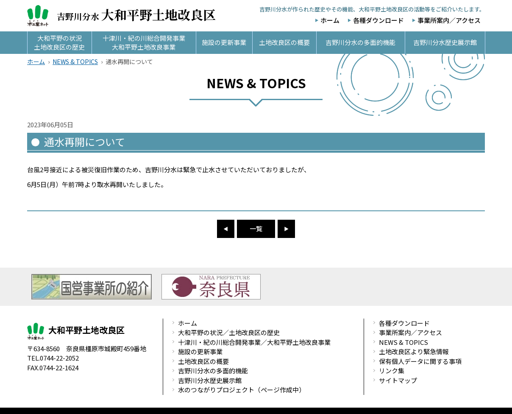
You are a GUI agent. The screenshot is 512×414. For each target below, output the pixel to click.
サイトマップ (398, 380)
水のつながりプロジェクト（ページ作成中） (241, 389)
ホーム (329, 20)
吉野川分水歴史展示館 (210, 380)
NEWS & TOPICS (75, 61)
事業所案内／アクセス (449, 20)
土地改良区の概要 (203, 361)
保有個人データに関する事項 (420, 361)
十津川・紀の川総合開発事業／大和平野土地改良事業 (254, 342)
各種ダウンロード (378, 20)
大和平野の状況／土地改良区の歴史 (229, 332)
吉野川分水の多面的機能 (213, 370)
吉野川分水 (121, 15)
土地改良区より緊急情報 (414, 351)
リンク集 (391, 370)
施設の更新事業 (200, 351)
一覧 (256, 228)
